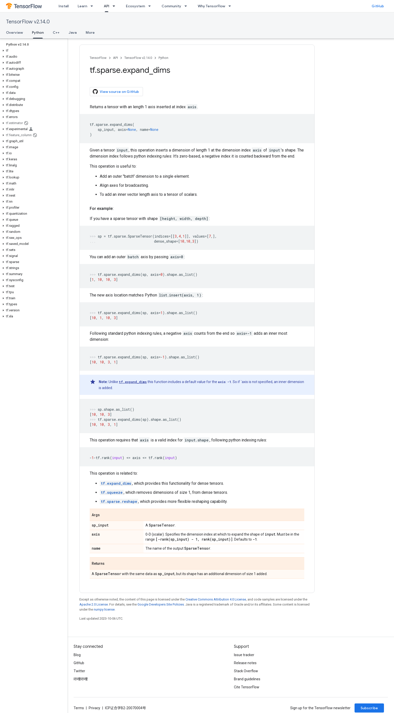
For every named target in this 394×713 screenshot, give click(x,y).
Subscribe (369, 708)
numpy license (104, 609)
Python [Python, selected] (38, 32)
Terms (79, 708)
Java (73, 32)
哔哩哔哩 (81, 679)
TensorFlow (98, 58)
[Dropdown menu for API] (115, 6)
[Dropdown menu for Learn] (93, 6)
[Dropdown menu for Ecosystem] (151, 6)
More (90, 32)
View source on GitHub (116, 91)
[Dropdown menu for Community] (187, 6)
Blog (77, 655)
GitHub (378, 6)
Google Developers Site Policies (160, 604)
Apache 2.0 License (93, 604)
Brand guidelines (247, 679)
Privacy (94, 708)
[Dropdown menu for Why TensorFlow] (231, 6)
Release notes (245, 663)
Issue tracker (244, 655)
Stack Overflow (246, 671)
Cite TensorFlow (246, 687)
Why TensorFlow (211, 6)
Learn (82, 6)
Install (64, 6)
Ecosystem (135, 6)
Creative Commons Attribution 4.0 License (215, 599)
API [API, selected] (106, 6)
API (115, 58)
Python (163, 58)
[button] (33, 51)
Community (171, 6)
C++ (56, 32)
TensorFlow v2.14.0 (28, 22)
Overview (14, 32)
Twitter (79, 671)
